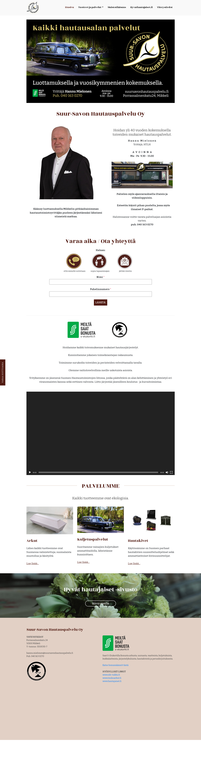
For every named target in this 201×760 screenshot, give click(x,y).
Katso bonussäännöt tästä (115, 664)
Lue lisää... (32, 562)
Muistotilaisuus (117, 7)
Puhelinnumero (100, 289)
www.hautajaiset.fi (112, 680)
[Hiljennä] (167, 471)
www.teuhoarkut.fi (112, 677)
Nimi (100, 277)
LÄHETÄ (100, 302)
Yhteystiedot (165, 7)
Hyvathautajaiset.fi (141, 7)
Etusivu (69, 7)
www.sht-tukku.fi (111, 673)
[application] (100, 432)
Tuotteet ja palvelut (89, 7)
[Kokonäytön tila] (171, 471)
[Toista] (30, 471)
